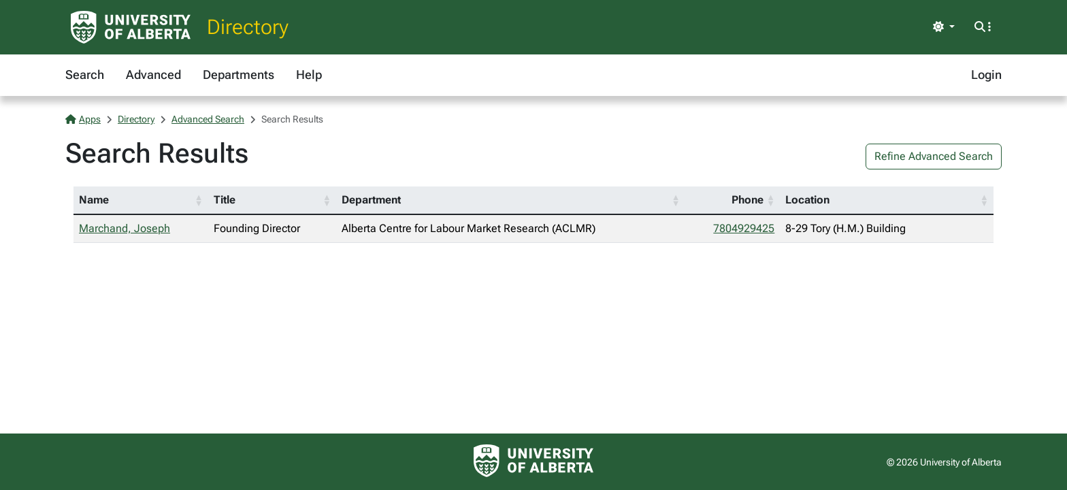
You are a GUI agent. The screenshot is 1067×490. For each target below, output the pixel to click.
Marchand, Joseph (124, 228)
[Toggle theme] (944, 27)
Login (986, 74)
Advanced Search (207, 119)
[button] (199, 200)
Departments (238, 74)
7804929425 (743, 228)
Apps (83, 119)
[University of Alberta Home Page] (130, 27)
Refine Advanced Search (933, 156)
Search (84, 74)
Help (309, 74)
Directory (248, 27)
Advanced (153, 74)
